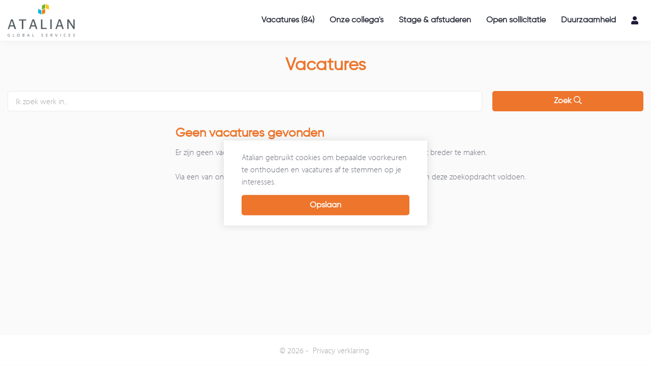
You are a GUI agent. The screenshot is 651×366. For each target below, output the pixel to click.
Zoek (568, 100)
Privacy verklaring (341, 350)
